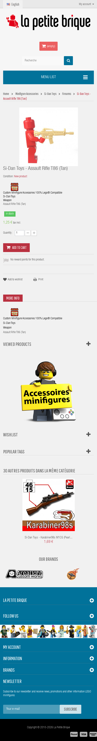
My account (12, 647)
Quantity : (8, 232)
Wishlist (10, 434)
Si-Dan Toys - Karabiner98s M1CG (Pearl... (48, 537)
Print (40, 279)
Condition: (8, 176)
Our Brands (48, 559)
